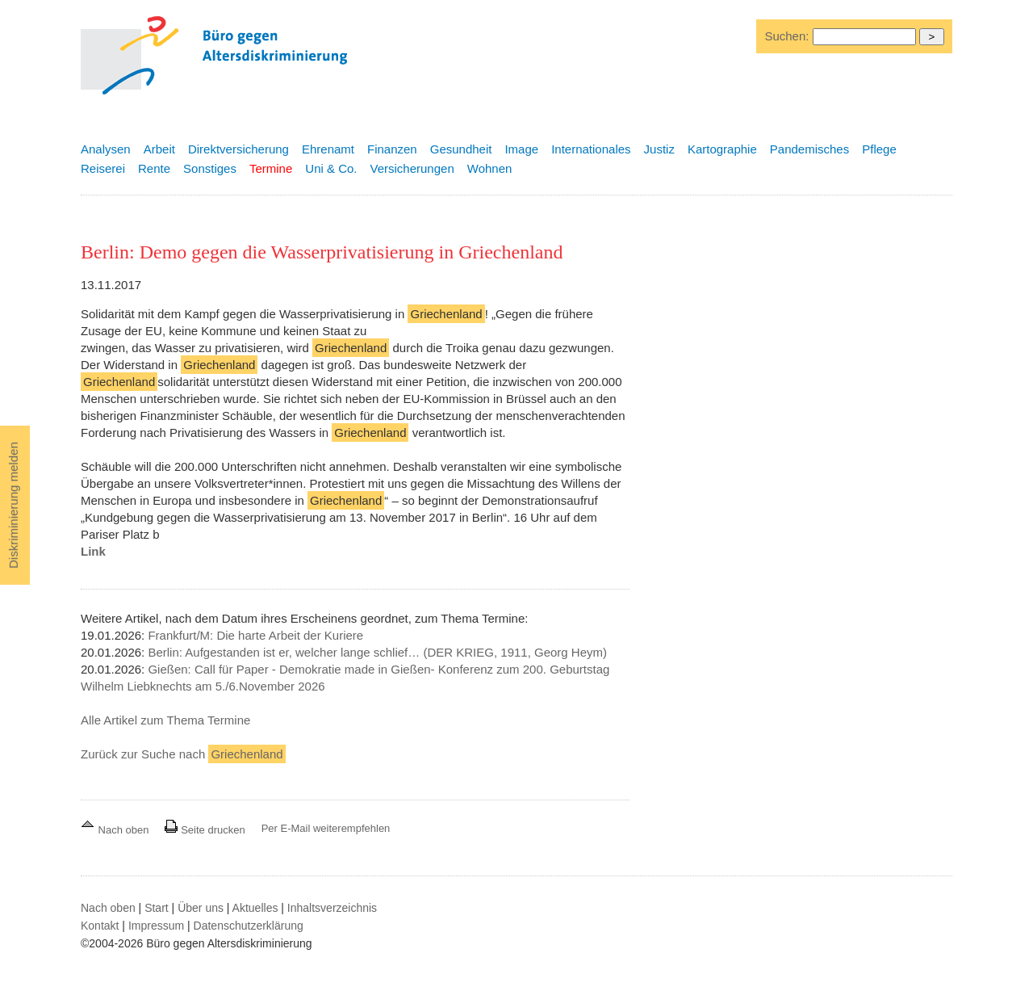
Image (521, 149)
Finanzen (392, 149)
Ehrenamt (328, 149)
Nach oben (116, 830)
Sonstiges (209, 168)
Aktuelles (255, 907)
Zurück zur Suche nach (183, 754)
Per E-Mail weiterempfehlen (326, 828)
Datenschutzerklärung (248, 925)
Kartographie (722, 149)
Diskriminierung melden (13, 505)
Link (93, 551)
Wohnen (489, 168)
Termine (270, 168)
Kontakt (100, 925)
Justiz (659, 149)
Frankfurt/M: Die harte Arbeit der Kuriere (255, 635)
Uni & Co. (331, 168)
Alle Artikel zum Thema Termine (165, 720)
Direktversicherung (238, 149)
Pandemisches (809, 149)
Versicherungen (412, 168)
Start (156, 907)
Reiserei (103, 168)
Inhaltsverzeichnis (332, 907)
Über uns (201, 907)
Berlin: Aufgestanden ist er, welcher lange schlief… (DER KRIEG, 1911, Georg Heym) (377, 652)
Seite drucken (204, 830)
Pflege (879, 149)
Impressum (156, 925)
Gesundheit (461, 149)
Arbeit (159, 149)
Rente (154, 168)
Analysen (106, 149)
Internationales (590, 149)
